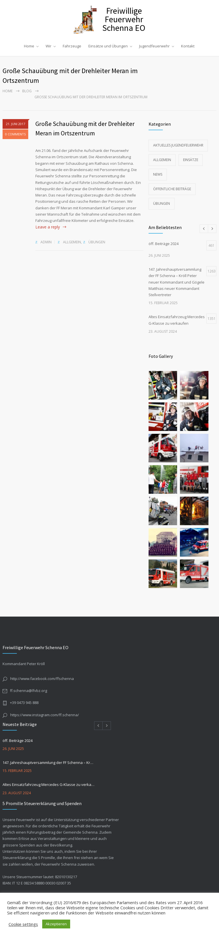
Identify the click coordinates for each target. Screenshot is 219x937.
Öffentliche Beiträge (172, 188)
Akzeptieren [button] (56, 923)
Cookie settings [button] (23, 924)
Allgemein (72, 242)
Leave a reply (47, 227)
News (157, 174)
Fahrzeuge (72, 46)
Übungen (96, 242)
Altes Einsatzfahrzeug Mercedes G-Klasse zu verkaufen (49, 784)
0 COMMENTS (15, 136)
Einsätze (190, 159)
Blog (27, 91)
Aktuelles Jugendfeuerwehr (178, 145)
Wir (48, 46)
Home (29, 46)
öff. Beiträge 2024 (18, 740)
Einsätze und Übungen (108, 46)
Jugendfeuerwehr (154, 46)
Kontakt (187, 46)
